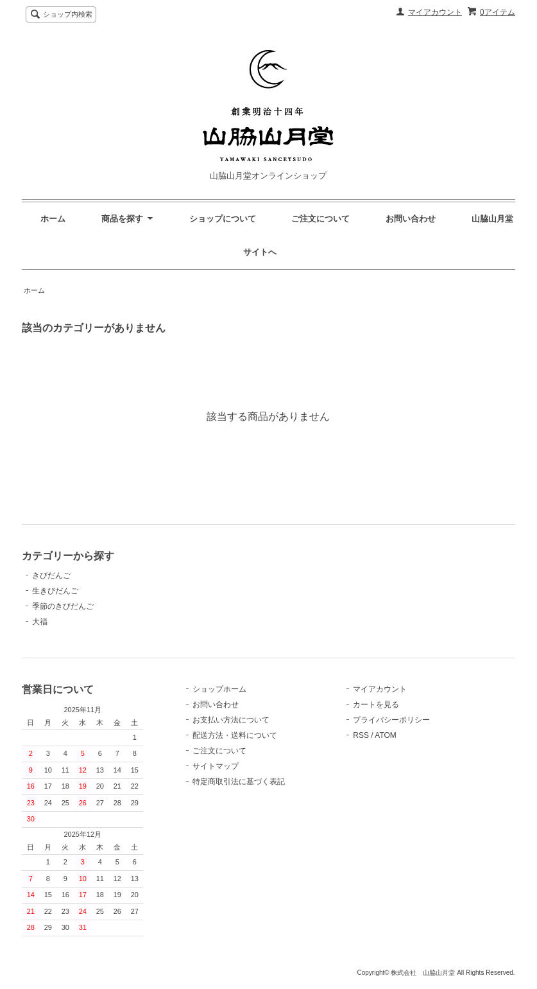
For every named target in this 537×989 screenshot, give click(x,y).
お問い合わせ (411, 218)
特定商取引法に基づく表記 (238, 781)
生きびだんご (55, 590)
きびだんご (51, 575)
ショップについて (222, 218)
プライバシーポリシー (391, 719)
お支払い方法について (230, 719)
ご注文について (320, 218)
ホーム (52, 218)
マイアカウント (435, 12)
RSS (361, 735)
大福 (39, 621)
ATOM (385, 735)
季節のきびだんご (63, 606)
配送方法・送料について (234, 735)
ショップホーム (219, 689)
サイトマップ (215, 766)
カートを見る (376, 704)
